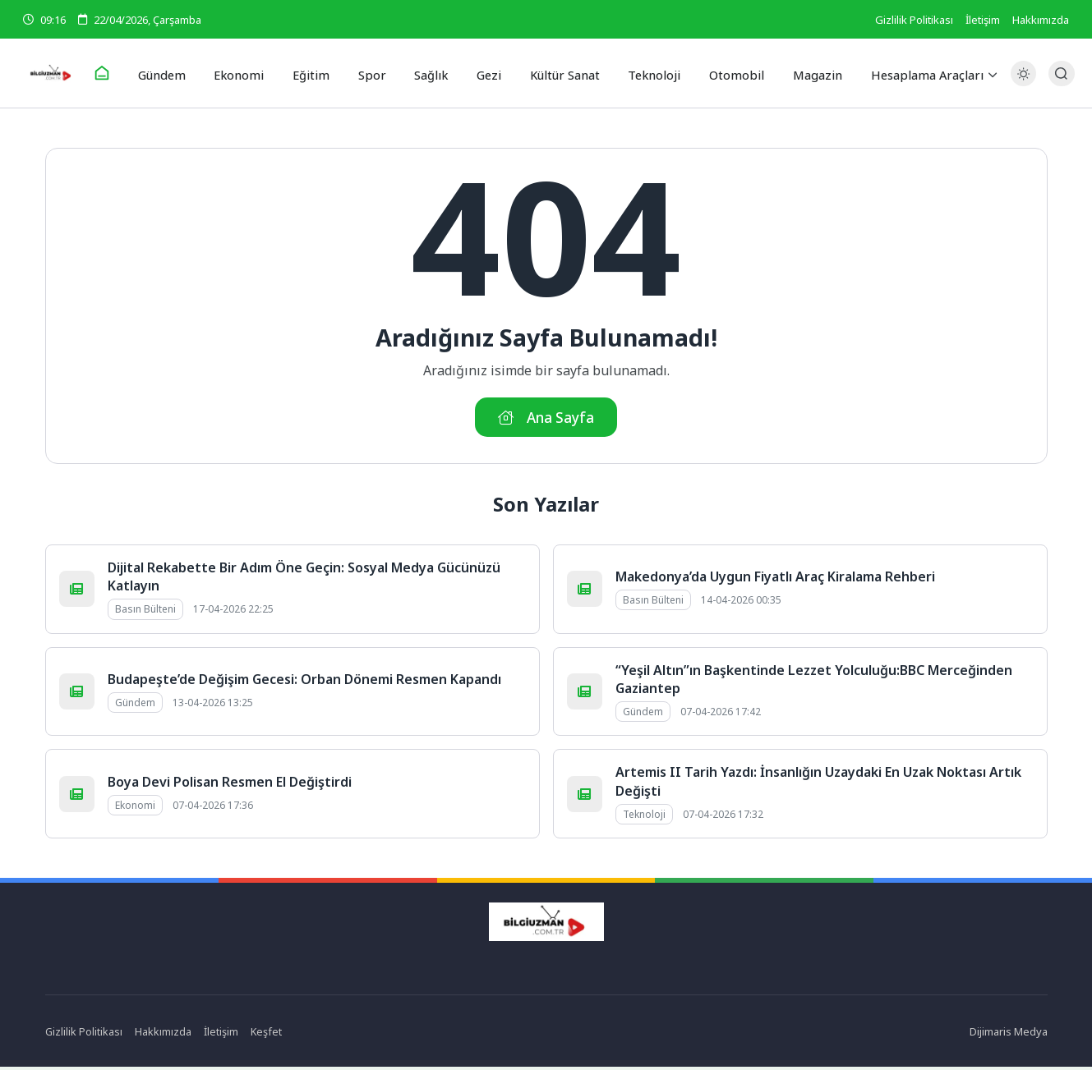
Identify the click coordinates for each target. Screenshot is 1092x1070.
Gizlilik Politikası (914, 19)
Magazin (804, 73)
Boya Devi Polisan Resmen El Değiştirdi (230, 784)
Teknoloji (648, 73)
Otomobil (726, 73)
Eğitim (317, 73)
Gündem (175, 73)
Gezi (485, 73)
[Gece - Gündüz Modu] (1017, 82)
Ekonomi (249, 73)
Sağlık (430, 73)
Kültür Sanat (560, 73)
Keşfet (267, 1033)
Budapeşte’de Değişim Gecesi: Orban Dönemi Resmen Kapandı (304, 682)
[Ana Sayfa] (115, 74)
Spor (374, 73)
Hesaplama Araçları (912, 73)
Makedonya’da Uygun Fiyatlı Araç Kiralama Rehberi (775, 579)
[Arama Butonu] (1056, 73)
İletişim (982, 19)
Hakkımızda (1040, 19)
